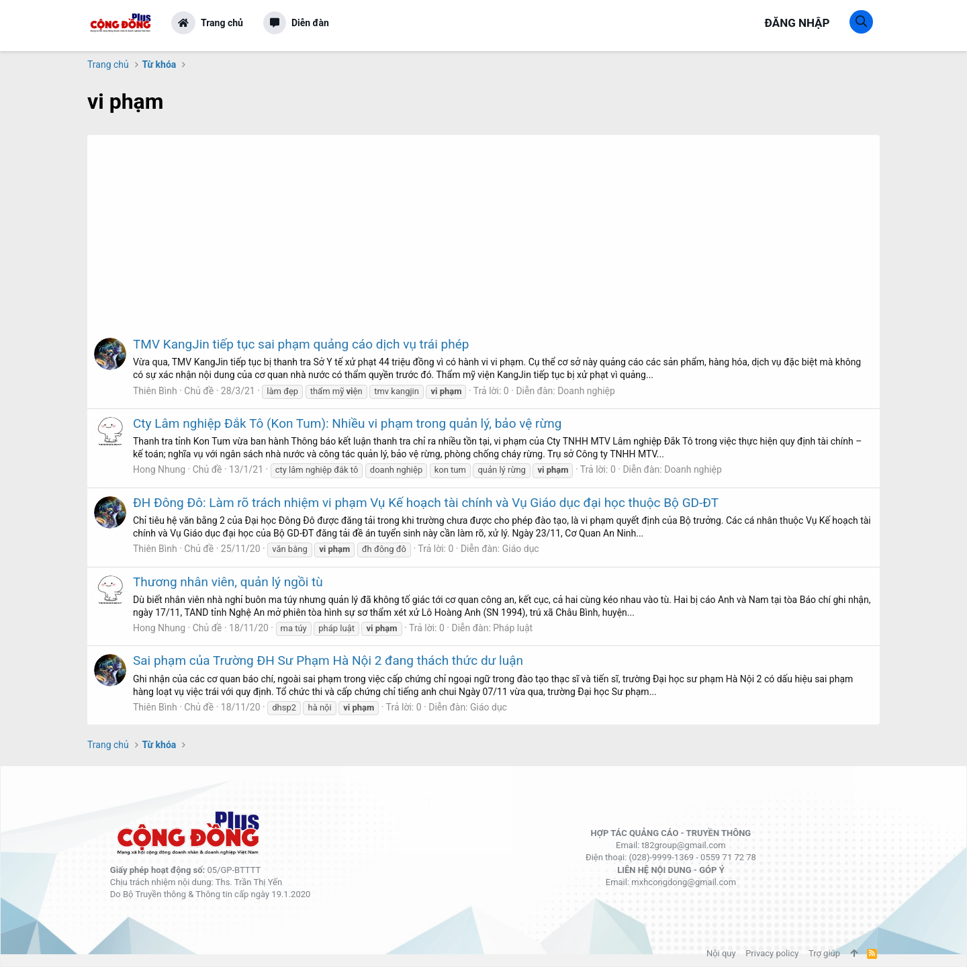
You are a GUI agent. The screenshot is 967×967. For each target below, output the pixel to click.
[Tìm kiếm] (861, 22)
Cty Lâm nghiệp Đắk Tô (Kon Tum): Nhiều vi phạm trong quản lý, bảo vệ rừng (347, 423)
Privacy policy (771, 953)
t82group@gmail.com (684, 845)
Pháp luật (513, 628)
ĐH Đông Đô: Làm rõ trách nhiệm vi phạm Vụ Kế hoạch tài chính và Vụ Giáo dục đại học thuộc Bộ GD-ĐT (426, 502)
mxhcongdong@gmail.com (683, 882)
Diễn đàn (310, 22)
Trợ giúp (824, 953)
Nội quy (721, 953)
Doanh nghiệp (586, 390)
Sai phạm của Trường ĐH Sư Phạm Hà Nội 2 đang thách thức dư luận (328, 660)
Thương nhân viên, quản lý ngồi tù (228, 582)
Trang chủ (222, 22)
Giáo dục (520, 548)
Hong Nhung (159, 469)
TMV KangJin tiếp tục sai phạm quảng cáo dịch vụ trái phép (301, 344)
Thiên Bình (155, 390)
